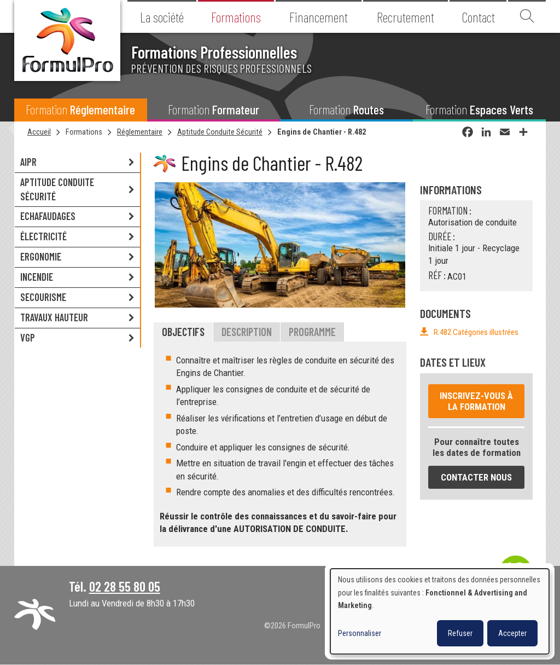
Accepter (512, 633)
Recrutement (405, 17)
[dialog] (439, 611)
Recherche (527, 16)
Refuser (460, 633)
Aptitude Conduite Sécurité (219, 132)
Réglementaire (139, 132)
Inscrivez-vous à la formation (476, 401)
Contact (478, 17)
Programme (312, 331)
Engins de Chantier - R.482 (321, 132)
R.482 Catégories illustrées (476, 332)
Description (246, 331)
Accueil (39, 132)
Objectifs (183, 331)
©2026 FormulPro (292, 626)
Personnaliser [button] (359, 633)
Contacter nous (476, 477)
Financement (318, 17)
